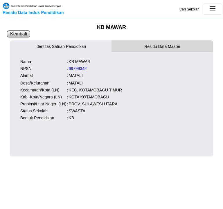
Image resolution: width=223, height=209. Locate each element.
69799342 (78, 68)
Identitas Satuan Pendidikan (60, 46)
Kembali (18, 33)
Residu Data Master (162, 46)
